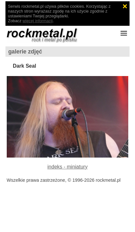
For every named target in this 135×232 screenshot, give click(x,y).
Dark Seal (24, 66)
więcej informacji (37, 20)
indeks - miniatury (67, 166)
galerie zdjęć (25, 51)
